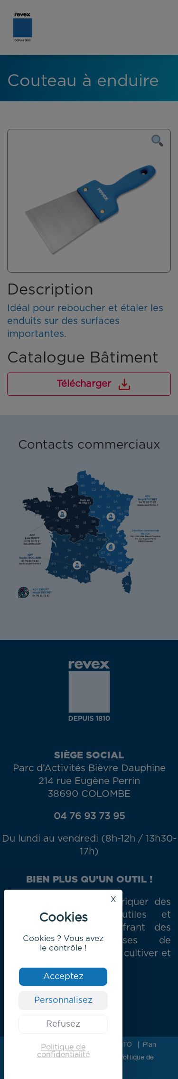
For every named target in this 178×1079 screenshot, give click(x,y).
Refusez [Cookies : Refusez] (63, 1024)
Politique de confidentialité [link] (63, 1051)
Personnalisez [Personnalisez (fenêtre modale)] (63, 1000)
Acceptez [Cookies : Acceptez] (63, 976)
